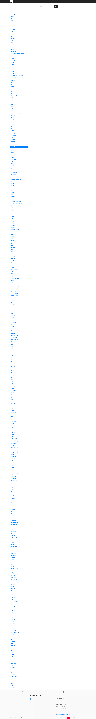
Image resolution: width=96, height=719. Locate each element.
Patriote (13, 511)
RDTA (12, 566)
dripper (12, 245)
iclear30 (13, 366)
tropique (13, 645)
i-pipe (12, 355)
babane (12, 84)
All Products (13, 11)
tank (12, 636)
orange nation (14, 496)
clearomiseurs (14, 196)
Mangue (13, 430)
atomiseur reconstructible (17, 75)
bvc (12, 128)
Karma (12, 394)
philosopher (13, 529)
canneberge (13, 135)
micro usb (13, 458)
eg (11, 264)
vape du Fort (14, 661)
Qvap (12, 561)
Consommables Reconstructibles (18, 220)
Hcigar (12, 350)
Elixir (12, 275)
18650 (12, 31)
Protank (13, 557)
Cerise (12, 157)
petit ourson (14, 528)
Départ (12, 236)
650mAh (13, 44)
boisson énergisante (15, 113)
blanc (12, 102)
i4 (11, 359)
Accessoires (14, 51)
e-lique (12, 254)
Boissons (13, 115)
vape (12, 656)
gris (12, 342)
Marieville (13, 434)
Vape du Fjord (14, 660)
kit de (12, 405)
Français (68, 714)
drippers (13, 247)
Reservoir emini (34, 19)
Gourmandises (14, 339)
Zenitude (13, 685)
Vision (12, 672)
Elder (12, 271)
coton (12, 223)
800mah (13, 47)
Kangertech (13, 390)
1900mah (13, 33)
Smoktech (13, 610)
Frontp (12, 320)
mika (12, 462)
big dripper (13, 100)
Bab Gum (13, 80)
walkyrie (13, 682)
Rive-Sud (13, 586)
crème (12, 227)
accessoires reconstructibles (17, 53)
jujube (12, 388)
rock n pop (13, 588)
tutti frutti (13, 649)
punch (12, 559)
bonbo (12, 117)
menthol (13, 454)
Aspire (12, 68)
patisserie (13, 509)
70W (12, 45)
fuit (11, 328)
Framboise (13, 319)
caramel (13, 143)
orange (12, 495)
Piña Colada (13, 535)
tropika (12, 643)
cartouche (13, 146)
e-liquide (13, 256)
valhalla (12, 652)
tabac (12, 628)
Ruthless (13, 594)
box (12, 121)
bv (11, 126)
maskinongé (13, 440)
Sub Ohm (13, 625)
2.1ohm (12, 36)
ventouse (13, 667)
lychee (12, 423)
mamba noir (13, 429)
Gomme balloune (15, 335)
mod (12, 469)
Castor (12, 152)
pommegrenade (14, 548)
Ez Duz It (13, 308)
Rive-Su (12, 584)
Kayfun (12, 396)
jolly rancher (14, 383)
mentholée (13, 456)
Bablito (12, 86)
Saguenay (13, 597)
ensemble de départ (15, 286)
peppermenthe (14, 522)
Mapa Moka (13, 432)
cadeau (12, 130)
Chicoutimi (13, 168)
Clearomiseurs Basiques (16, 201)
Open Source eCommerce (80, 717)
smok (12, 608)
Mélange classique (15, 447)
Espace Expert (14, 295)
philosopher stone (15, 531)
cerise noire (13, 159)
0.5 (11, 18)
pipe (12, 539)
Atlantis (12, 69)
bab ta (12, 82)
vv (11, 678)
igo (11, 370)
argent (12, 66)
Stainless (13, 617)
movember (13, 478)
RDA (12, 564)
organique (13, 498)
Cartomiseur (14, 144)
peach (12, 513)
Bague (12, 88)
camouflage (13, 133)
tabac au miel (14, 630)
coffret (12, 210)
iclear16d (13, 363)
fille (12, 313)
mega (12, 445)
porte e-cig (13, 551)
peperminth (13, 520)
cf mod (12, 161)
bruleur (12, 124)
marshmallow (14, 438)
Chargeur (13, 165)
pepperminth (14, 524)
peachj (12, 515)
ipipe (12, 377)
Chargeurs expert (15, 166)
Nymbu (12, 491)
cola (12, 214)
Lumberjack (13, 421)
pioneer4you (14, 537)
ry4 (12, 595)
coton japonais (14, 225)
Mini (12, 465)
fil (11, 311)
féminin (12, 309)
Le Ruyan (13, 408)
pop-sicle (13, 550)
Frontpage (13, 322)
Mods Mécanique (15, 473)
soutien (12, 614)
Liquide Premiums (15, 418)
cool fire (13, 221)
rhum (12, 581)
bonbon (12, 119)
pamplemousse (14, 507)
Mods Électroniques (15, 471)
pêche (12, 518)
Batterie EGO (14, 95)
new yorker (13, 485)
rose (12, 590)
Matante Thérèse (15, 441)
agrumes (13, 62)
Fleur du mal (14, 315)
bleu (12, 104)
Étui (12, 298)
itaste (12, 381)
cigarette (13, 181)
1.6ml (12, 23)
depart (12, 234)
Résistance (13, 577)
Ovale (12, 504)
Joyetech (13, 386)
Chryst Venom (14, 174)
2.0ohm (12, 34)
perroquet (13, 526)
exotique (13, 304)
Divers (12, 238)
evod (12, 302)
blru (12, 108)
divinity (12, 240)
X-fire (12, 683)
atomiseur (13, 71)
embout (13, 280)
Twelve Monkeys (15, 650)
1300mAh (13, 29)
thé (12, 639)
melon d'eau (14, 449)
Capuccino (13, 141)
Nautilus (13, 482)
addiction (13, 58)
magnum (13, 427)
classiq (12, 190)
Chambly (13, 163)
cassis (12, 150)
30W (12, 40)
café (12, 132)
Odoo (68, 717)
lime (12, 416)
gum (12, 346)
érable (12, 289)
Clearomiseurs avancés (16, 198)
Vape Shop (13, 663)
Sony (12, 612)
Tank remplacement (15, 638)
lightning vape (14, 412)
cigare (12, 176)
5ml (12, 42)
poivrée (13, 542)
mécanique (13, 443)
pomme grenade (15, 546)
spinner (12, 616)
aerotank (13, 60)
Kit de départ (14, 403)
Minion (12, 467)
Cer (12, 155)
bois (12, 112)
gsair (12, 344)
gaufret (12, 331)
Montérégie (13, 476)
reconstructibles (14, 568)
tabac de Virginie (15, 632)
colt (12, 218)
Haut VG (13, 348)
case (12, 148)
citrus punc (13, 187)
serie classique (14, 601)
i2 (11, 357)
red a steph (13, 570)
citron (12, 185)
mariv (12, 436)
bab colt (13, 78)
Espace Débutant (15, 291)
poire (12, 540)
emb (12, 276)
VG (11, 669)
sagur (12, 599)
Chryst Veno (14, 172)
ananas (12, 64)
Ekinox (12, 267)
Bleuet (12, 106)
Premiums (13, 553)
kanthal (12, 392)
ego (12, 265)
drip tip (12, 243)
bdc (12, 99)
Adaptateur (13, 56)
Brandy (12, 122)
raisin (12, 562)
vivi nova (13, 674)
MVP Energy (14, 480)
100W (12, 27)
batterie (13, 93)
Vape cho (13, 658)
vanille (12, 654)
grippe (12, 341)
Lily (11, 414)
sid (11, 603)
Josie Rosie (13, 385)
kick (12, 399)
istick (12, 379)
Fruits (12, 326)
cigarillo (12, 183)
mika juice (13, 463)
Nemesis (13, 484)
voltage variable (14, 676)
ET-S (12, 297)
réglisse (13, 572)
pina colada (13, 533)
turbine (12, 647)
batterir (13, 97)
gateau (12, 330)
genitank (13, 333)
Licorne (12, 410)
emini (12, 282)
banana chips (14, 90)
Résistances (14, 579)
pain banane (13, 506)
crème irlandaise (15, 231)
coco (12, 207)
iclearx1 (13, 368)
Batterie (13, 13)
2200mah (13, 38)
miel (12, 460)
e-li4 (12, 253)
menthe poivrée (14, 452)
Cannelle (13, 137)
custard (12, 232)
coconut (13, 209)
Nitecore (13, 487)
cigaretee (13, 177)
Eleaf (12, 273)
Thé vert (13, 641)
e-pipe (12, 262)
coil (11, 212)
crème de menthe (15, 229)
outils (12, 502)
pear (12, 517)
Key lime (13, 397)
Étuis (12, 300)
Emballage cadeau (15, 278)
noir (12, 489)
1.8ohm (12, 25)
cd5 (12, 154)
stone (12, 623)
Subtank (13, 627)
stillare (12, 621)
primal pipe (13, 555)
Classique (13, 192)
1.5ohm (12, 22)
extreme (13, 306)
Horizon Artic (14, 353)
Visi (12, 671)
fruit (12, 324)
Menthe (13, 451)
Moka (12, 474)
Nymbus (13, 493)
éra (12, 287)
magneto (13, 425)
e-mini (12, 260)
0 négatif (13, 16)
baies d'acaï (14, 14)
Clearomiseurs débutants (17, 203)
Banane (12, 91)
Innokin (12, 375)
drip (12, 242)
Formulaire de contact (15, 694)
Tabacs (12, 634)
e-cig (12, 251)
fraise (12, 317)
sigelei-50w (13, 606)
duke (12, 249)
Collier (12, 216)
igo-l (12, 374)
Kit (11, 401)
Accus (12, 55)
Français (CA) (62, 714)
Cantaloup (13, 139)
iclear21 (13, 364)
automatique (14, 77)
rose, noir (13, 592)
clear (12, 194)
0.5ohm (12, 20)
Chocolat (13, 170)
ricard (12, 583)
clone (12, 205)
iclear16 (13, 361)
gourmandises (14, 337)
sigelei (12, 605)
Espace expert (14, 293)
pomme (13, 544)
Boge (12, 110)
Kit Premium (14, 407)
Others (12, 500)
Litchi (12, 419)
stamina (13, 619)
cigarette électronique (16, 179)
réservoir (13, 575)
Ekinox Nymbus (14, 269)
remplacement (14, 573)
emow (12, 284)
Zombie (12, 687)
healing (12, 352)
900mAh (13, 49)
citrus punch (13, 188)
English (57, 714)
